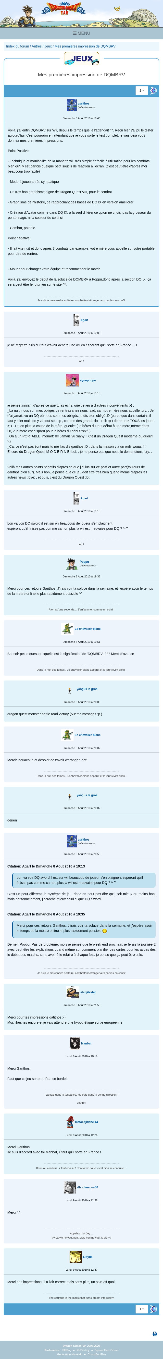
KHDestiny (82, 1350)
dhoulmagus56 (87, 1187)
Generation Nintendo (69, 1354)
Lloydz (87, 1257)
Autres (36, 46)
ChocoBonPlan (97, 1354)
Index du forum (17, 46)
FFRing (67, 1350)
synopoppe (88, 380)
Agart (84, 320)
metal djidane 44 (86, 1122)
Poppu (84, 561)
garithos (83, 103)
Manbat (86, 1043)
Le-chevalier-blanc (87, 629)
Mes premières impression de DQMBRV (85, 46)
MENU (81, 33)
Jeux (48, 46)
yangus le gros (87, 689)
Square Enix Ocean (106, 1350)
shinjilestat (88, 992)
